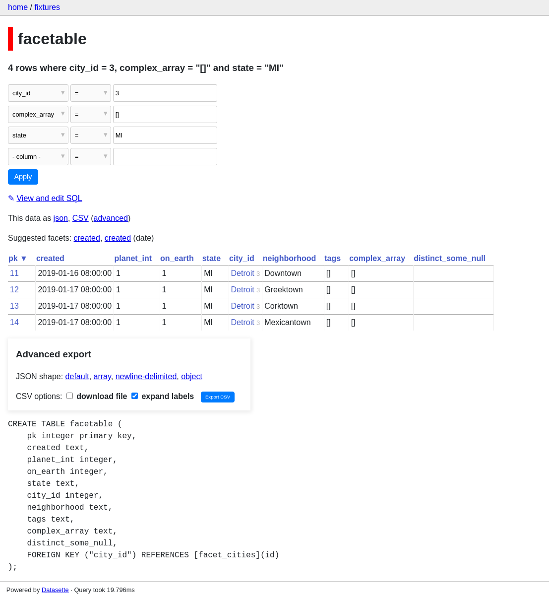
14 (14, 322)
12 (14, 289)
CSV (80, 218)
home (18, 7)
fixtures (47, 7)
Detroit (242, 273)
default (77, 376)
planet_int (133, 258)
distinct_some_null (450, 258)
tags (332, 258)
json (61, 218)
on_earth (177, 258)
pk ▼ (18, 258)
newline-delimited (146, 376)
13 (14, 306)
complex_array (377, 258)
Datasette (55, 590)
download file (96, 396)
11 (14, 273)
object (191, 376)
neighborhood (289, 258)
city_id (241, 258)
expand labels (162, 396)
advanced (111, 218)
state (211, 258)
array (102, 376)
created (87, 238)
